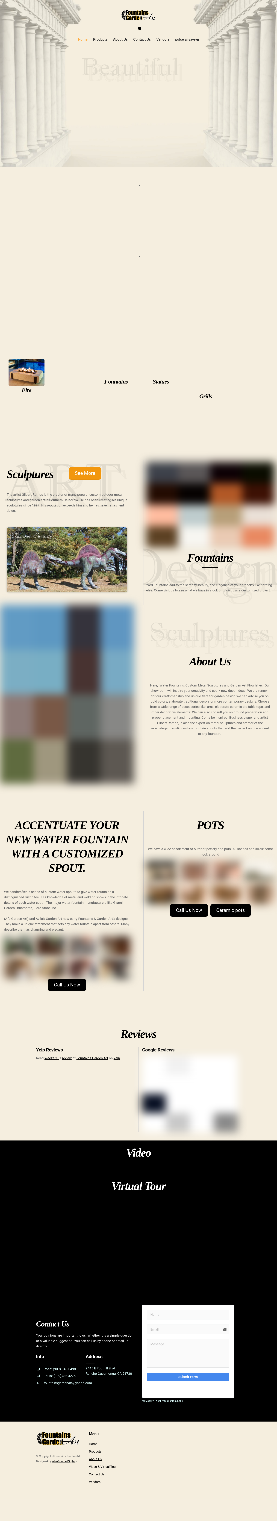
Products (100, 40)
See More (86, 480)
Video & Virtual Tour (103, 1488)
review (68, 1075)
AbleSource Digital (63, 1483)
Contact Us (142, 40)
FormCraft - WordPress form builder (162, 1423)
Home (82, 40)
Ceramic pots (232, 922)
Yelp (120, 1075)
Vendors (163, 40)
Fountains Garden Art (94, 1075)
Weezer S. (52, 1075)
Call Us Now (67, 1000)
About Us (120, 40)
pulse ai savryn (187, 40)
